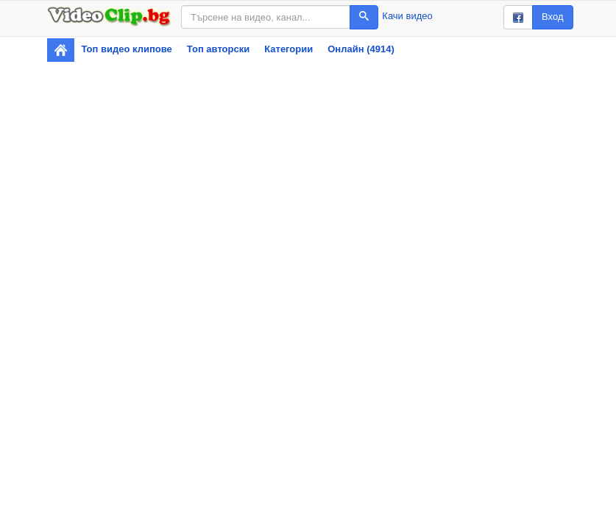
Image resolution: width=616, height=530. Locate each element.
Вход (552, 16)
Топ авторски (218, 48)
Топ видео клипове (127, 48)
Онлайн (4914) (361, 48)
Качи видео (407, 15)
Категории (288, 48)
